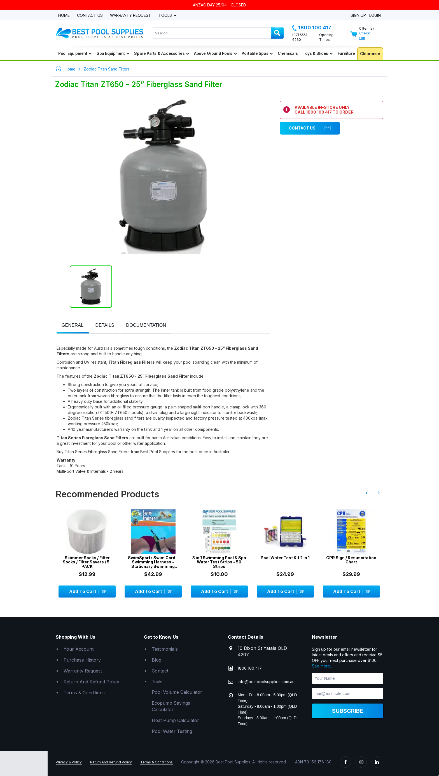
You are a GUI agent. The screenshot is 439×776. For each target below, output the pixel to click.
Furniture (346, 53)
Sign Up (358, 15)
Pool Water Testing (172, 731)
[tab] (73, 326)
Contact (160, 671)
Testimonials (165, 649)
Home (64, 15)
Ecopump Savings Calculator (171, 706)
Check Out (364, 35)
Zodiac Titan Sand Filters (107, 69)
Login (375, 15)
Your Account (79, 649)
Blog (156, 660)
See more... (322, 666)
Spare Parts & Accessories (161, 53)
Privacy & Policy (69, 762)
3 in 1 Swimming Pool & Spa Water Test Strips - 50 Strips (219, 562)
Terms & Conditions (84, 692)
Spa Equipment (113, 53)
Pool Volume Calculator (177, 692)
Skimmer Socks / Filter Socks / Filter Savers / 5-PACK (87, 562)
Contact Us (90, 15)
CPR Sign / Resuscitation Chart (351, 560)
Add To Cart (87, 591)
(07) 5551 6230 (299, 37)
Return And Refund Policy (91, 682)
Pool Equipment (75, 53)
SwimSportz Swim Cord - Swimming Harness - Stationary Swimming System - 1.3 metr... (153, 562)
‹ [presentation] (366, 492)
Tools (165, 15)
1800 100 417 (311, 27)
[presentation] (73, 325)
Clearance (370, 53)
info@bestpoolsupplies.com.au (266, 681)
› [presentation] (379, 492)
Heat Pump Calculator (175, 720)
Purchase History (82, 660)
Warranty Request (130, 15)
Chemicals (288, 53)
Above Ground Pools (215, 53)
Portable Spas (257, 53)
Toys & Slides (317, 53)
